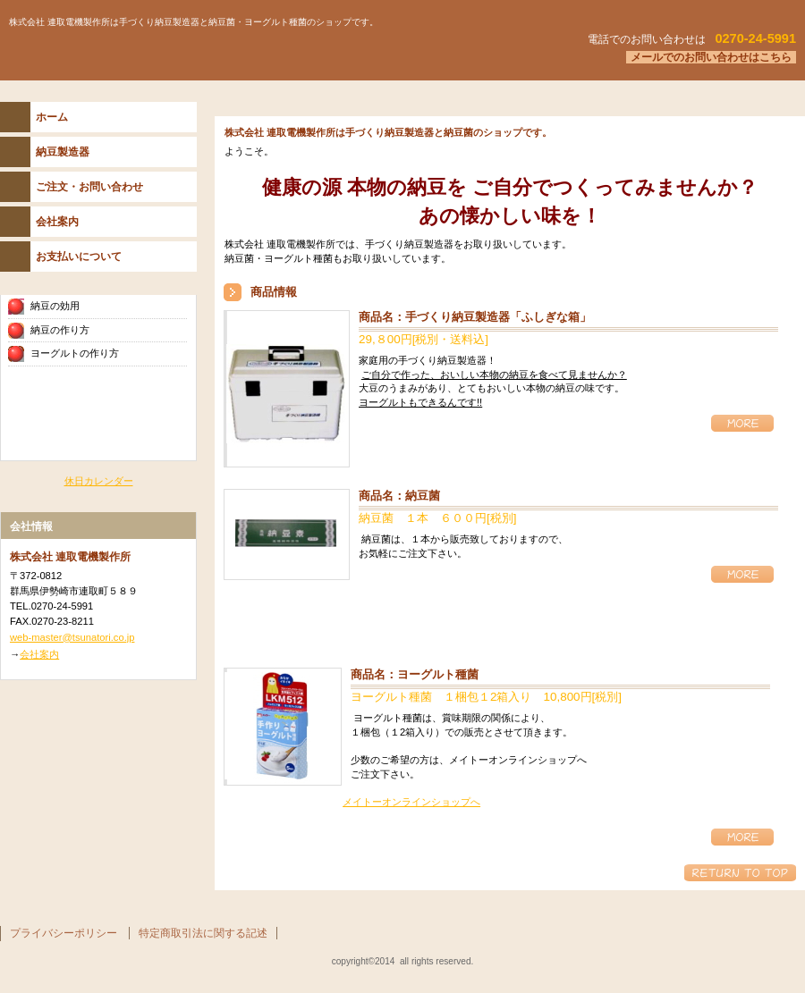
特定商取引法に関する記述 (203, 933)
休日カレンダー (98, 480)
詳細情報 (742, 423)
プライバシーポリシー (63, 933)
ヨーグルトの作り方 (74, 353)
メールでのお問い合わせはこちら (711, 57)
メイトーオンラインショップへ (411, 801)
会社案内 (39, 654)
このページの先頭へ (740, 872)
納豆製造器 (62, 152)
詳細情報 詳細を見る (742, 574)
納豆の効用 (55, 305)
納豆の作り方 (59, 329)
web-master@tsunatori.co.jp (72, 637)
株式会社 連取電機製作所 (223, 53)
